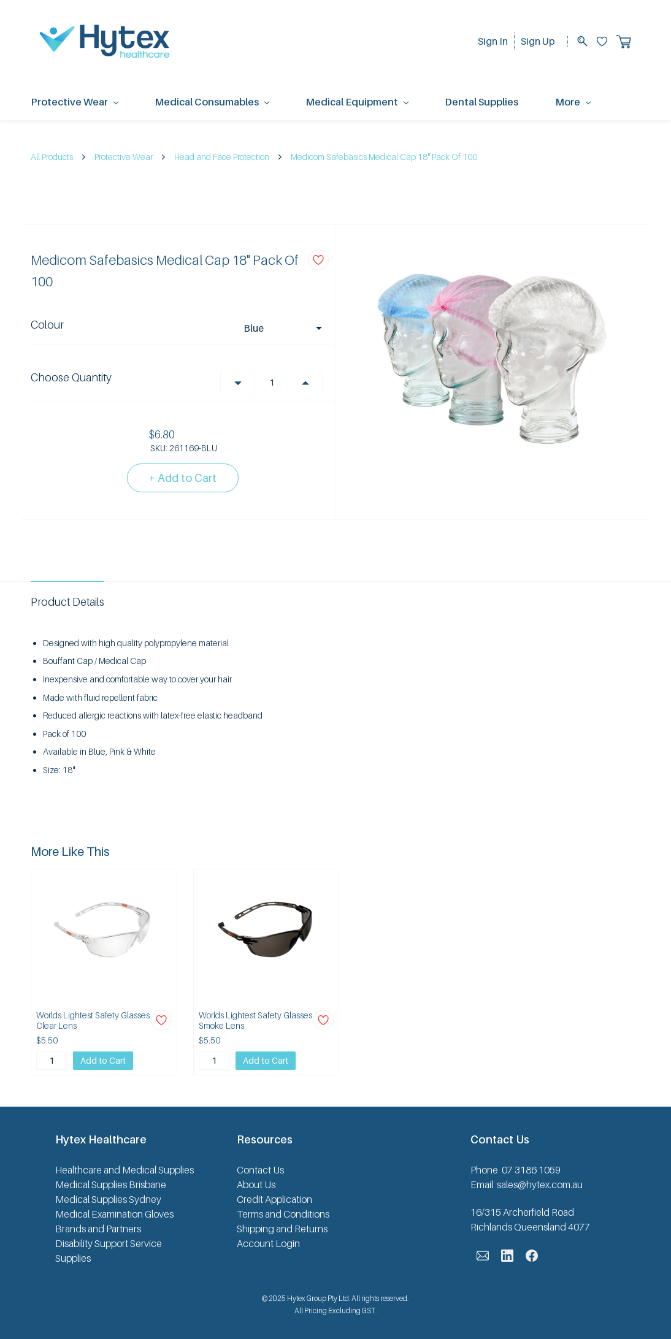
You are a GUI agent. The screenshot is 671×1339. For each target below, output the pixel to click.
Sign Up (538, 41)
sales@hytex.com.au (540, 1184)
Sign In (493, 41)
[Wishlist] (606, 41)
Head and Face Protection (221, 156)
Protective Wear (123, 156)
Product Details (67, 601)
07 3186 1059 (531, 1170)
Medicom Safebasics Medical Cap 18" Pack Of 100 (384, 156)
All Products (52, 156)
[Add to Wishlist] (318, 260)
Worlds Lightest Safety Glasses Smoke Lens (255, 1020)
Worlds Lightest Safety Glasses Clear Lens (93, 1020)
